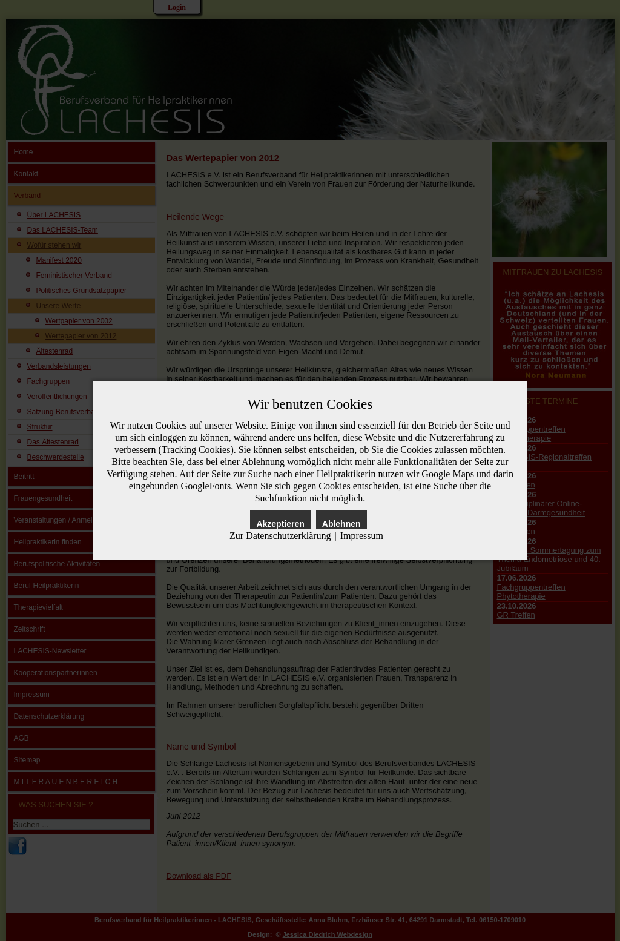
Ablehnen (341, 524)
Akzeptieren (280, 524)
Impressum (361, 535)
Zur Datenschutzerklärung (280, 535)
